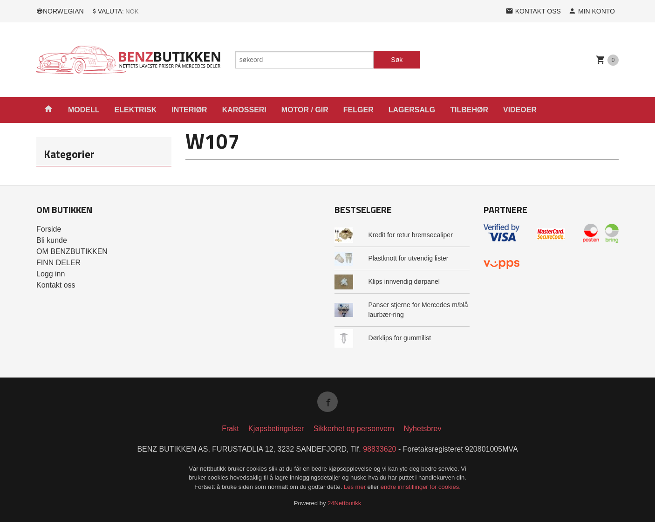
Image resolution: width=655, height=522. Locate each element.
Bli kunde (51, 240)
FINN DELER (58, 263)
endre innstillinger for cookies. (421, 486)
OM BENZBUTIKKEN (72, 251)
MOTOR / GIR (304, 110)
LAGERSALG (412, 110)
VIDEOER (520, 110)
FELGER (358, 110)
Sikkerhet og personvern (354, 429)
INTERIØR (189, 110)
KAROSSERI (244, 110)
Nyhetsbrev (423, 429)
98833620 (379, 449)
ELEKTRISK (136, 110)
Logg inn (50, 274)
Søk (397, 59)
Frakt (230, 429)
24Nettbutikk (344, 503)
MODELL (84, 110)
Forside (48, 229)
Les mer (356, 486)
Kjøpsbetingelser (276, 429)
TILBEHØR (469, 110)
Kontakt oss (55, 285)
